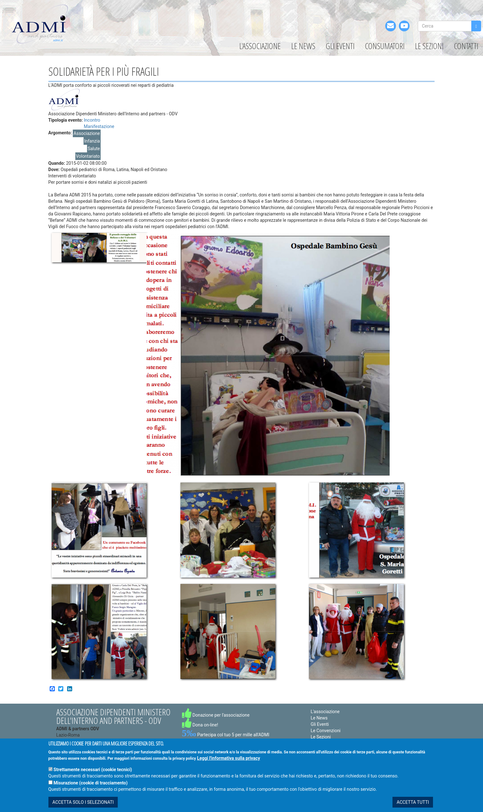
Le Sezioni (429, 46)
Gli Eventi (340, 46)
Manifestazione (99, 126)
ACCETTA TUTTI (413, 802)
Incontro (92, 120)
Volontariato (88, 156)
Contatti (466, 46)
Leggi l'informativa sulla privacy (228, 758)
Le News (303, 46)
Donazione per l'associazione (216, 715)
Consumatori (385, 46)
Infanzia (92, 141)
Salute (94, 148)
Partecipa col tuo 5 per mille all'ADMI (225, 734)
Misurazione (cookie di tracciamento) (90, 782)
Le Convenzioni (325, 730)
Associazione (86, 133)
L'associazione (260, 46)
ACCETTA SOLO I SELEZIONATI (83, 802)
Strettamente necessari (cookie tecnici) (92, 769)
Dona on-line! (200, 724)
